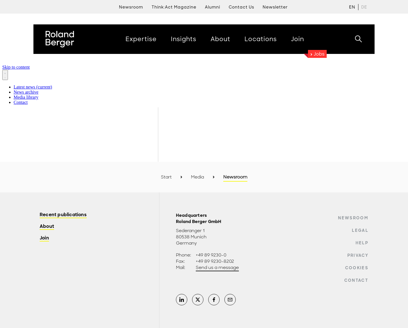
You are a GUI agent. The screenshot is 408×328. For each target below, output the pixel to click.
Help (362, 242)
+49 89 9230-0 (211, 255)
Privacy (357, 255)
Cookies (356, 267)
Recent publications (63, 215)
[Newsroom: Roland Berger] (204, 83)
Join (44, 238)
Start (166, 177)
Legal (360, 230)
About (47, 226)
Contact (356, 280)
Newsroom (353, 217)
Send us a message (217, 267)
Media (197, 177)
